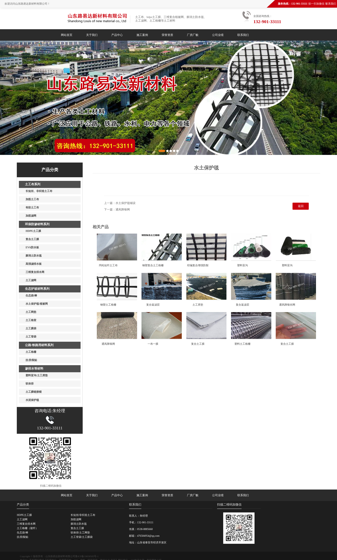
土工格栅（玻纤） (27, 528)
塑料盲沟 (242, 265)
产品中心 (117, 34)
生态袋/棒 (22, 532)
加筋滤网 (76, 519)
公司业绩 (218, 34)
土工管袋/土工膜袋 (82, 537)
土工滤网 (22, 519)
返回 (301, 206)
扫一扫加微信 (316, 3)
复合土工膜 (197, 343)
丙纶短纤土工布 (108, 265)
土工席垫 (197, 304)
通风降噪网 (123, 209)
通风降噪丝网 (287, 304)
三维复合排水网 (26, 523)
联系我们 (330, 3)
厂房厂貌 (192, 34)
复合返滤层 (153, 304)
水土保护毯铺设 (126, 203)
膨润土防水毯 (79, 523)
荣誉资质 (167, 34)
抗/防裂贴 (22, 537)
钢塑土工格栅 (108, 304)
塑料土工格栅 (242, 343)
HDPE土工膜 (24, 515)
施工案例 (142, 34)
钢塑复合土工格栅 (153, 265)
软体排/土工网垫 (80, 532)
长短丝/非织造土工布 (83, 515)
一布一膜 (153, 343)
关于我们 (92, 34)
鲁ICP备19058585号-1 (87, 556)
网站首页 (66, 34)
